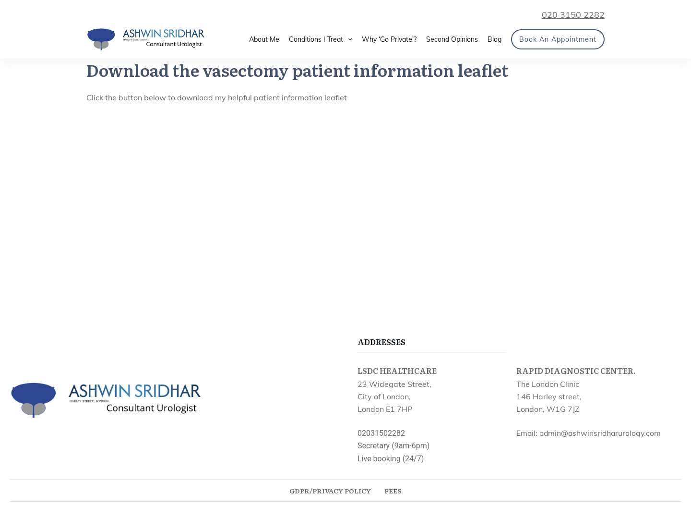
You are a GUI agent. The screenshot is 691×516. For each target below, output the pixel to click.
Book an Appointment (557, 39)
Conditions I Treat (322, 39)
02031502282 (381, 433)
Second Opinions (452, 39)
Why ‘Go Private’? (389, 39)
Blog (494, 39)
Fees (393, 490)
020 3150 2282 (573, 14)
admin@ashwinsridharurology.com (600, 433)
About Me (264, 39)
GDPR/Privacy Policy (330, 490)
